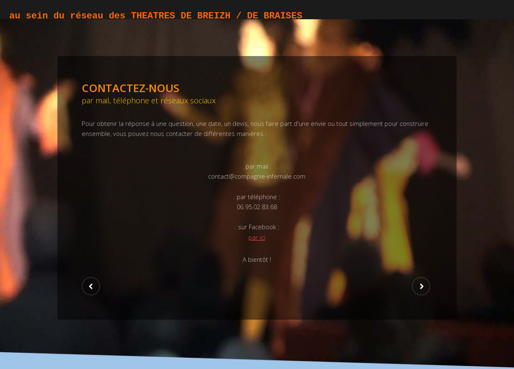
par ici (256, 237)
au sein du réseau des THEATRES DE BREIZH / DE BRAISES (155, 16)
